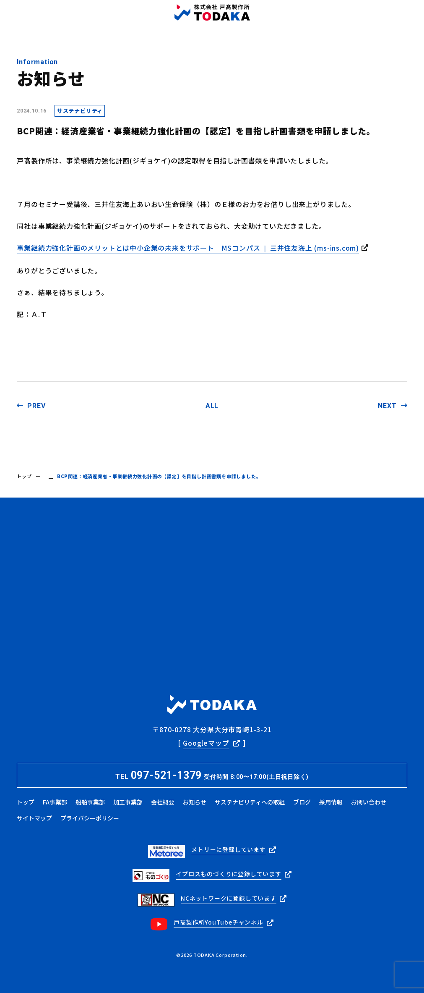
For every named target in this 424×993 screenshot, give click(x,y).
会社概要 (162, 802)
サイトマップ (34, 818)
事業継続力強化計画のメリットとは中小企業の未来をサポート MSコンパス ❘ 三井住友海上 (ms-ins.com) (188, 248)
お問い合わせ (368, 802)
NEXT (387, 406)
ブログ (302, 802)
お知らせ (194, 802)
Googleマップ (206, 743)
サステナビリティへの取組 (250, 802)
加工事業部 (128, 802)
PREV (36, 406)
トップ (24, 476)
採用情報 (331, 802)
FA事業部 (55, 802)
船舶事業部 (90, 802)
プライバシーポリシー (89, 818)
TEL (211, 775)
